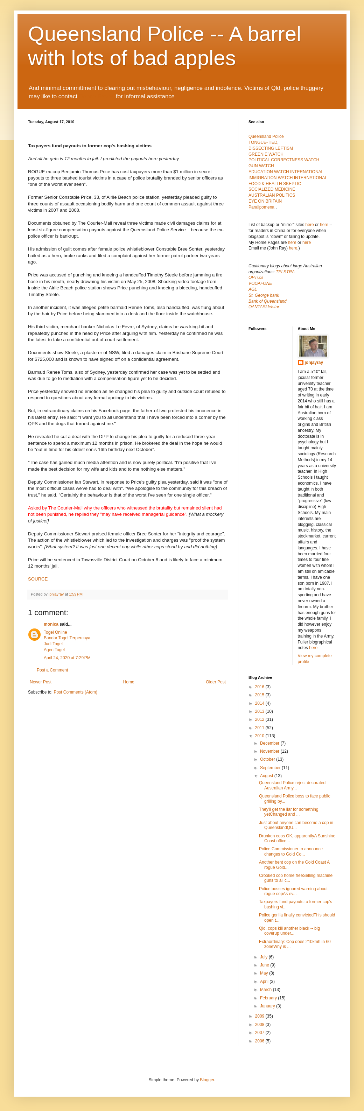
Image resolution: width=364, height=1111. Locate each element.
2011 (260, 727)
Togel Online (55, 632)
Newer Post (40, 682)
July (264, 957)
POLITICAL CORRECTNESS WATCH (283, 159)
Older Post (216, 682)
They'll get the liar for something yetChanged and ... (288, 812)
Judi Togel (53, 643)
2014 (260, 703)
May (264, 973)
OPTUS (255, 277)
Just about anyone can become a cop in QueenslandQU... (296, 825)
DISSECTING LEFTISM (270, 148)
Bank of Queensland (267, 301)
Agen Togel (54, 649)
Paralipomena (261, 207)
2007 (260, 1032)
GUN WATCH (261, 165)
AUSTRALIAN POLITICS (271, 195)
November (270, 751)
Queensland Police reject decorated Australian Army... (292, 785)
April (265, 981)
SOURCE (38, 579)
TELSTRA (285, 271)
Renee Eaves (96, 96)
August (267, 775)
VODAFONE (260, 283)
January (268, 1006)
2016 (260, 686)
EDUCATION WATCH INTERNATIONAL (285, 171)
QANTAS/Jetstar (263, 306)
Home (128, 682)
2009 (260, 1016)
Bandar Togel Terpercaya (67, 637)
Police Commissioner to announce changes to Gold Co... (291, 851)
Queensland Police (266, 136)
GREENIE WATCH (266, 154)
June (265, 965)
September (271, 767)
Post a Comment (52, 670)
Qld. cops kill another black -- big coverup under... (289, 931)
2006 (260, 1041)
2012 (260, 719)
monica (51, 624)
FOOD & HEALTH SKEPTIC (274, 183)
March (266, 989)
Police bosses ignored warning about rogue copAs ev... (293, 891)
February (269, 998)
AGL (252, 289)
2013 (260, 711)
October (268, 759)
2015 (260, 694)
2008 (260, 1024)
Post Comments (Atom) (75, 692)
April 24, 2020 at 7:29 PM (67, 657)
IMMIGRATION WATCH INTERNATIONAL (287, 177)
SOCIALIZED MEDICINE (271, 189)
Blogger (207, 1079)
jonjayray (314, 362)
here (310, 224)
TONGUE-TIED (262, 142)
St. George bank (263, 295)
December (270, 743)
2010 (260, 735)
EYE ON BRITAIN (265, 201)
